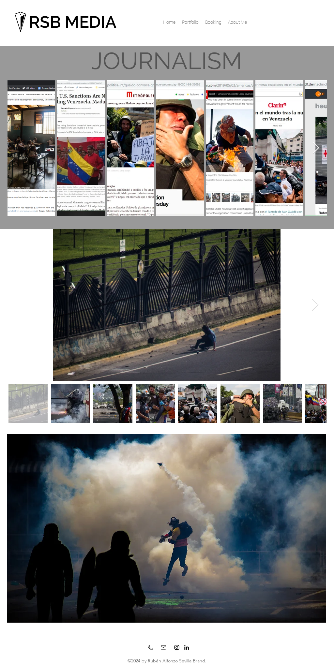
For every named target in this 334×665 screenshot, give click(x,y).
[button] (190, 22)
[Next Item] (316, 148)
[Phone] (150, 647)
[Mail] (163, 647)
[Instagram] (177, 647)
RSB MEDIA (72, 22)
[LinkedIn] (186, 647)
